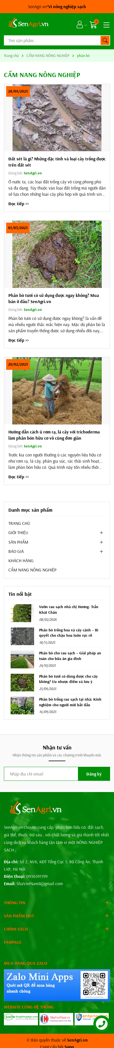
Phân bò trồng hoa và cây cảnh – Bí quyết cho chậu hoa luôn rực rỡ (68, 632)
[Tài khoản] (80, 24)
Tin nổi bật (20, 594)
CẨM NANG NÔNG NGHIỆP (32, 570)
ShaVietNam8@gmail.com (39, 883)
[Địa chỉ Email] (57, 774)
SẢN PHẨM (18, 542)
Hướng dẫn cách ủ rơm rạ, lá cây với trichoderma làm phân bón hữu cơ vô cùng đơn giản (54, 435)
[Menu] (105, 24)
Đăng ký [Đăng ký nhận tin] (94, 774)
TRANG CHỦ (19, 523)
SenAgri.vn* (57, 6)
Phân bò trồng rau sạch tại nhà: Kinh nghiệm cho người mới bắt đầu (70, 702)
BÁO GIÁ (16, 551)
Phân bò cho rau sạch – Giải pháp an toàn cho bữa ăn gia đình (70, 655)
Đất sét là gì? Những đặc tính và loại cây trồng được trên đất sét (57, 162)
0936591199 (37, 876)
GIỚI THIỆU (18, 532)
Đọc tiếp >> (18, 203)
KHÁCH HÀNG (21, 560)
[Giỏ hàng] (94, 24)
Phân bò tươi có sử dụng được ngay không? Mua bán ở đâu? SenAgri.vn (53, 298)
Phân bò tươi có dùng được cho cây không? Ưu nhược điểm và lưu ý (68, 679)
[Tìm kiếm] (105, 40)
